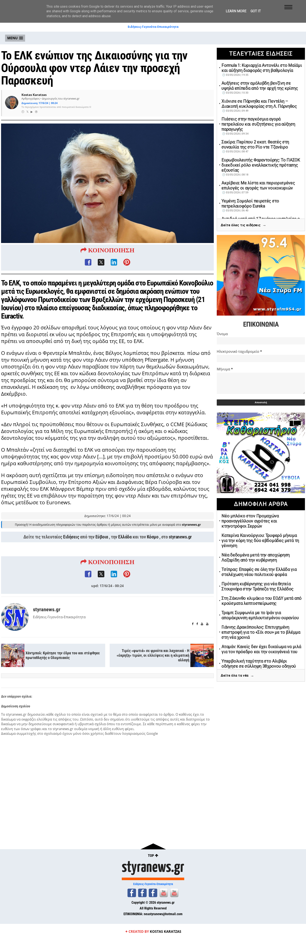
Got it (256, 11)
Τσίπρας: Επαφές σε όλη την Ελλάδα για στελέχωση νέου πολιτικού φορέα (258, 572)
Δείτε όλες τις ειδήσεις (243, 225)
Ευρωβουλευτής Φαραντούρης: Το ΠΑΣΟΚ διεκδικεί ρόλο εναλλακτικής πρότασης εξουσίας (260, 165)
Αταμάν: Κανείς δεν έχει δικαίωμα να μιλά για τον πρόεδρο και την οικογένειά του (261, 649)
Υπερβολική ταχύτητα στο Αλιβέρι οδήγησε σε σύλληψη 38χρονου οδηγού (258, 664)
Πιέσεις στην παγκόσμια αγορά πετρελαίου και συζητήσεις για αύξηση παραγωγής (258, 124)
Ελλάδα (125, 537)
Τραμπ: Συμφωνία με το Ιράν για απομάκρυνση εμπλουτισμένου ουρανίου (260, 615)
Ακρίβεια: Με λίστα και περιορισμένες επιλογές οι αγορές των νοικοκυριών (258, 185)
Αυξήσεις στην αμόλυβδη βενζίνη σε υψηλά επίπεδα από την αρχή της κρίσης (259, 86)
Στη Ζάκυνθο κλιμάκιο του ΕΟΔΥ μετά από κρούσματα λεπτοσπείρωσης (261, 601)
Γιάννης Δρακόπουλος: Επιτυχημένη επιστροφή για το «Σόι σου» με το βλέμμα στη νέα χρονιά (260, 632)
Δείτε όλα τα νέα (237, 676)
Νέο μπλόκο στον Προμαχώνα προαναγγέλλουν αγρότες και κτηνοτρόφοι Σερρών (250, 521)
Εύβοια (101, 537)
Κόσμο (153, 537)
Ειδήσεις (71, 537)
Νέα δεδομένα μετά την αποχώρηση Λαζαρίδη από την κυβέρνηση (255, 557)
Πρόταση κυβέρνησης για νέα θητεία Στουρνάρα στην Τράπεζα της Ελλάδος (257, 586)
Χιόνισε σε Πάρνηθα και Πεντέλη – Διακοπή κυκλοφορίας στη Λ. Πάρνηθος (259, 104)
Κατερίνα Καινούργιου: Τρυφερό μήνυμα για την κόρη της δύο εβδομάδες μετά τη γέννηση (260, 540)
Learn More (236, 11)
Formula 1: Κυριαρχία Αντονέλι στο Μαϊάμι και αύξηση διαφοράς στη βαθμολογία (261, 68)
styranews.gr (180, 537)
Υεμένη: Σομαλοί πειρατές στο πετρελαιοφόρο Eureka (250, 203)
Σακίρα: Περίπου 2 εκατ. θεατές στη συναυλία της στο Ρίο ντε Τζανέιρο (255, 144)
